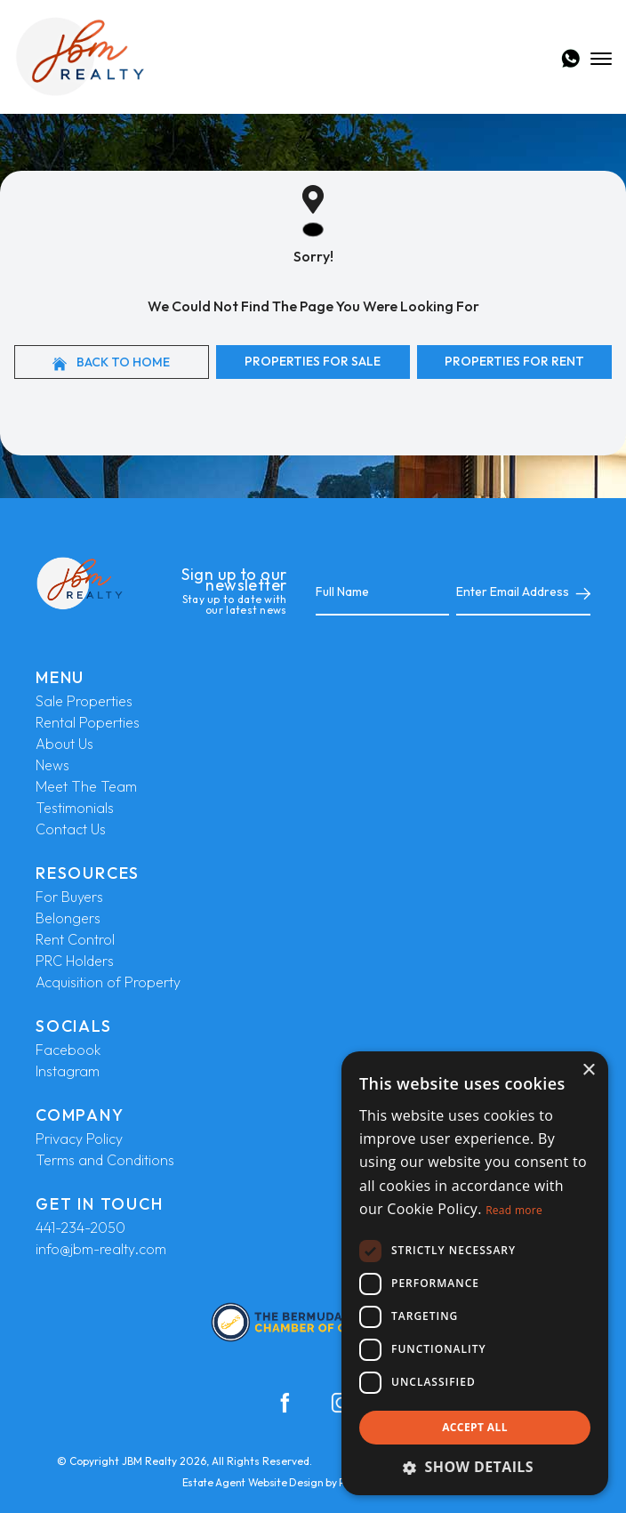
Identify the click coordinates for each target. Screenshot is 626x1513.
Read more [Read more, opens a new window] (514, 1210)
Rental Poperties (88, 722)
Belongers (68, 918)
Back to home (111, 362)
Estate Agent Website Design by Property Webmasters (313, 1482)
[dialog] (474, 1273)
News (52, 765)
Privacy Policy (79, 1138)
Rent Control (75, 939)
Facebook (68, 1049)
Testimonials (75, 808)
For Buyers (69, 896)
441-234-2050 (80, 1227)
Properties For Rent (514, 361)
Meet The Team (86, 786)
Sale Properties (84, 701)
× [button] (588, 1070)
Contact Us (71, 829)
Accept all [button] (475, 1427)
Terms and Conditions (105, 1160)
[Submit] (579, 592)
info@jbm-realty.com (101, 1249)
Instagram (68, 1071)
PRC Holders (75, 961)
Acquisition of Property (108, 982)
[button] (474, 1466)
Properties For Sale (313, 361)
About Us (64, 743)
